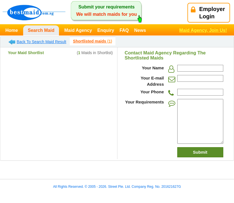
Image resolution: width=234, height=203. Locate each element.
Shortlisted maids (92, 41)
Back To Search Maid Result (37, 42)
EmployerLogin (208, 12)
